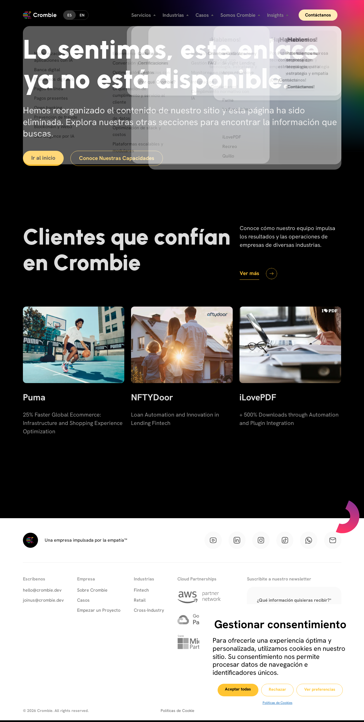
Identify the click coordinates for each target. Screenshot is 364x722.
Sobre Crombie (92, 591)
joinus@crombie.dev (43, 601)
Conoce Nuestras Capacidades (119, 158)
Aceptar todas (234, 690)
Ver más (250, 273)
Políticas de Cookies (277, 703)
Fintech (141, 591)
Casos (83, 601)
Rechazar (277, 690)
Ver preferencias (323, 690)
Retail (140, 601)
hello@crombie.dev (42, 591)
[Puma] (74, 385)
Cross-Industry (149, 612)
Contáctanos (322, 14)
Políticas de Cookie (177, 712)
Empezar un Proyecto (98, 612)
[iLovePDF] (290, 385)
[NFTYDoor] (182, 385)
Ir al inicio (44, 158)
